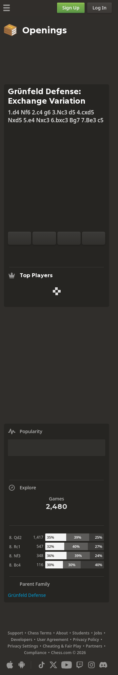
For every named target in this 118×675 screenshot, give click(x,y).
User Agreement (53, 639)
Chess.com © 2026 (68, 652)
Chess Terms (39, 633)
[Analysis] (46, 252)
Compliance (35, 652)
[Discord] (103, 665)
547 (39, 546)
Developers (21, 639)
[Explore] (56, 252)
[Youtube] (66, 665)
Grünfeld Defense (27, 595)
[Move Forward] (93, 238)
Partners (94, 646)
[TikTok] (42, 665)
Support (15, 633)
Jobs (98, 633)
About (62, 633)
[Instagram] (91, 665)
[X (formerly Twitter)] (53, 665)
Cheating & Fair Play (62, 646)
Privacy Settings (23, 646)
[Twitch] (80, 665)
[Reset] (44, 238)
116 (39, 564)
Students (80, 633)
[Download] (67, 252)
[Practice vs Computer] (35, 252)
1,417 (38, 537)
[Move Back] (69, 238)
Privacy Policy (86, 639)
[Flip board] (19, 238)
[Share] (77, 252)
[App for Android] (22, 665)
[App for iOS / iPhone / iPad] (10, 665)
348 (39, 555)
